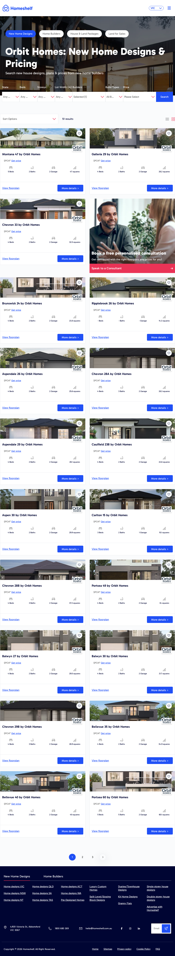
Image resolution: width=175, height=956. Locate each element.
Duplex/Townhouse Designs (129, 888)
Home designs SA (42, 893)
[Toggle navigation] (168, 8)
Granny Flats (125, 903)
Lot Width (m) (63, 87)
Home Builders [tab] (53, 876)
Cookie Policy (143, 949)
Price (126, 87)
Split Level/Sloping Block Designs (100, 898)
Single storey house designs (157, 888)
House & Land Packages (84, 33)
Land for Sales (117, 33)
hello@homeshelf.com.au (99, 928)
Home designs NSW (15, 893)
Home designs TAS (42, 900)
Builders (77, 87)
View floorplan (10, 188)
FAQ (158, 949)
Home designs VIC (14, 886)
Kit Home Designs (128, 896)
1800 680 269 (62, 928)
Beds (23, 87)
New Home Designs (20, 33)
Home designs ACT (71, 886)
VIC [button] (156, 8)
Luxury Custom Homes (98, 888)
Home (95, 949)
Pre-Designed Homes (72, 900)
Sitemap (108, 949)
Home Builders (51, 33)
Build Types (112, 87)
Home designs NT (13, 900)
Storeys (41, 87)
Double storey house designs (158, 898)
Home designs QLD (43, 886)
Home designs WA (71, 893)
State (5, 87)
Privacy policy (124, 949)
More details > (70, 188)
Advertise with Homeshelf (154, 908)
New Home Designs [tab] (17, 876)
